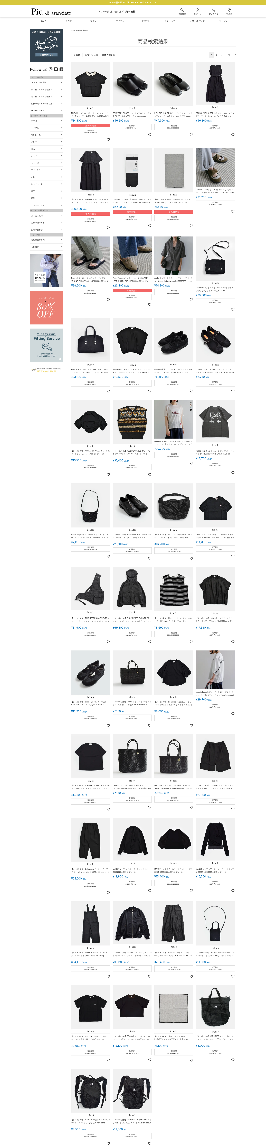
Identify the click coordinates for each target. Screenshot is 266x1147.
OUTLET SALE (37, 111)
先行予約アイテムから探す (42, 104)
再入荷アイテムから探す (41, 96)
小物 (33, 177)
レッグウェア (37, 184)
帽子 (33, 191)
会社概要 (35, 247)
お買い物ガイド (38, 223)
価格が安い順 (91, 55)
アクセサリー (37, 170)
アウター (35, 121)
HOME (72, 30)
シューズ (35, 163)
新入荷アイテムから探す (41, 89)
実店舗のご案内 (38, 240)
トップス (35, 128)
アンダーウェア (38, 205)
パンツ (34, 142)
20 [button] (228, 55)
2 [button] (216, 55)
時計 (33, 198)
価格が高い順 (109, 55)
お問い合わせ (37, 230)
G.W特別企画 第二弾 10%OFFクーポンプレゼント (132, 2)
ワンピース (36, 135)
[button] (235, 55)
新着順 (76, 55)
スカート (35, 149)
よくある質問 (37, 216)
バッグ (34, 156)
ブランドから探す (38, 82)
